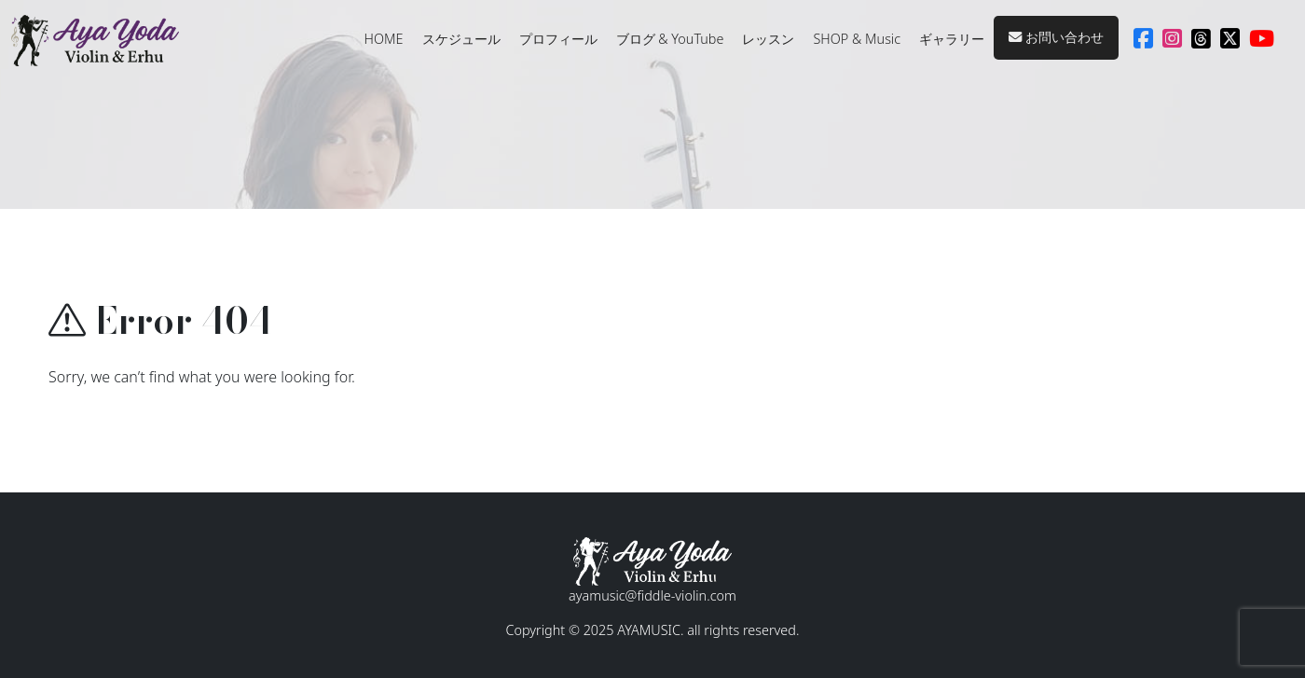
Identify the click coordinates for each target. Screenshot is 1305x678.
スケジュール (461, 39)
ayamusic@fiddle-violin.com (652, 595)
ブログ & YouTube (670, 39)
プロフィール (558, 39)
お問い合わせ (1056, 37)
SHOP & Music (856, 39)
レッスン (768, 39)
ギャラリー (951, 39)
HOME (384, 39)
